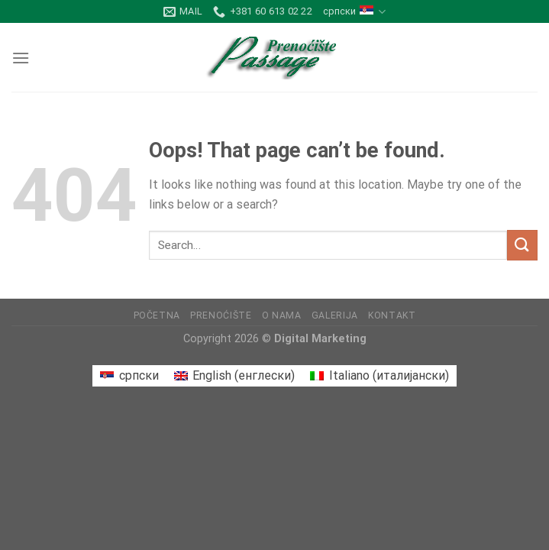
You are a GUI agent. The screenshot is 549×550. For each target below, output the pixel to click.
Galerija (335, 315)
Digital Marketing (320, 338)
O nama (282, 315)
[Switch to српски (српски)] (129, 376)
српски (354, 12)
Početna (157, 315)
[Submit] (522, 245)
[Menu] (20, 57)
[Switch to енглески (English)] (234, 376)
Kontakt (391, 315)
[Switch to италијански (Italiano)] (379, 376)
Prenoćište (220, 315)
